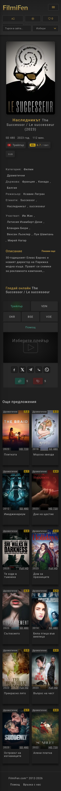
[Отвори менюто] (53, 7)
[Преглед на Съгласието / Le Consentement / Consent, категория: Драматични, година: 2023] (15, 616)
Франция (28, 181)
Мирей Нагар (17, 240)
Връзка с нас (32, 784)
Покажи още (48, 251)
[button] (12, 18)
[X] (22, 369)
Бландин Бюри (17, 228)
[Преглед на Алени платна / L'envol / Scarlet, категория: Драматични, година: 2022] (45, 736)
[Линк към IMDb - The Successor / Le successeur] (39, 145)
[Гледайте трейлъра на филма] (16, 145)
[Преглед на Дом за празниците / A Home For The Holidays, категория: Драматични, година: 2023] (45, 557)
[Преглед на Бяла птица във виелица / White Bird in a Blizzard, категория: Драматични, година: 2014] (45, 616)
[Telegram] (30, 369)
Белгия (12, 187)
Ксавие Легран (34, 194)
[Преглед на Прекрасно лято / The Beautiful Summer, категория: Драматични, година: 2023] (15, 676)
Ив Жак (27, 215)
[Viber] (38, 369)
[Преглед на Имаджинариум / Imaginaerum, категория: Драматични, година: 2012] (15, 497)
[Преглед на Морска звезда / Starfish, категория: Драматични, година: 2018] (45, 437)
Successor (27, 200)
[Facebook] (14, 369)
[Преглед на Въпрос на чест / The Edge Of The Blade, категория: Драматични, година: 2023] (45, 676)
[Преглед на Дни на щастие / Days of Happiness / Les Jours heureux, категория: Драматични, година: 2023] (45, 497)
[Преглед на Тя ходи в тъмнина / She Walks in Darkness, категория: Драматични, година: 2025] (15, 557)
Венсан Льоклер (18, 234)
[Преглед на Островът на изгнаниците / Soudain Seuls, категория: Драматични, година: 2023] (15, 736)
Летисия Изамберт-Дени (24, 221)
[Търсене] (16, 28)
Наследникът (16, 206)
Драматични (16, 175)
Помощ (15, 784)
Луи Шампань (44, 234)
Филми (28, 169)
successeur (37, 206)
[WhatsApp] (47, 369)
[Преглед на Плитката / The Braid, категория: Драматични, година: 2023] (15, 437)
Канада (43, 181)
